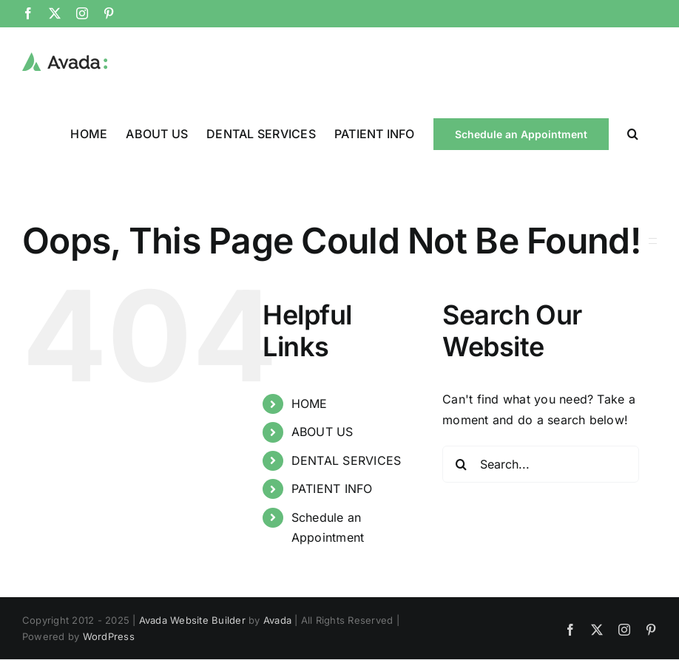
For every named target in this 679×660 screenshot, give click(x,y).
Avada (277, 620)
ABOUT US (322, 431)
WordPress (109, 636)
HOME (309, 403)
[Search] (460, 464)
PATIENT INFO (332, 488)
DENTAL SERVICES (346, 460)
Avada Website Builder (192, 620)
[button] (632, 133)
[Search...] (540, 464)
